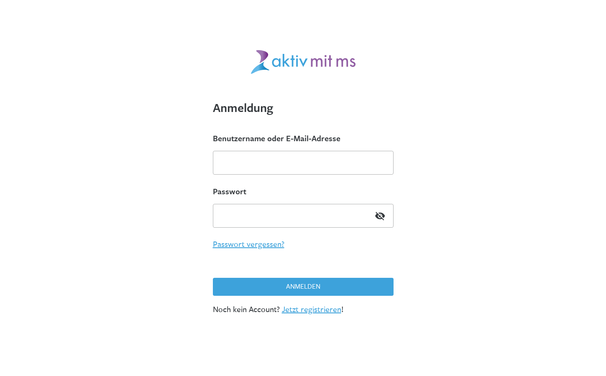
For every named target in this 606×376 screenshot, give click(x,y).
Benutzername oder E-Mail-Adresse (276, 138)
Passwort (229, 191)
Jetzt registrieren (311, 309)
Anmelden (303, 286)
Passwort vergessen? (248, 244)
